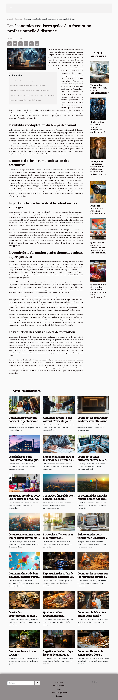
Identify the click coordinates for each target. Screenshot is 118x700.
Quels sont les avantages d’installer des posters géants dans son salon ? (98, 249)
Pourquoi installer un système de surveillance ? (97, 209)
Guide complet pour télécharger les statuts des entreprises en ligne (91, 538)
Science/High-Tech (59, 692)
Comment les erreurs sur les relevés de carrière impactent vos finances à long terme (92, 578)
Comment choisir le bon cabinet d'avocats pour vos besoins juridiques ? (57, 421)
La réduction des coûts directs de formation (25, 100)
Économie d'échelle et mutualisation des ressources (28, 85)
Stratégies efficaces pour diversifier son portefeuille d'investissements (58, 539)
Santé (59, 689)
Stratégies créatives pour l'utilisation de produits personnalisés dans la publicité (24, 500)
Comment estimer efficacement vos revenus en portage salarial (93, 460)
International (59, 685)
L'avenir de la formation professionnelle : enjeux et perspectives (32, 95)
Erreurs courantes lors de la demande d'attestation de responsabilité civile (58, 460)
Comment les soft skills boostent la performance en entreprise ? (24, 421)
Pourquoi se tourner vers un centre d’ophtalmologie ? (99, 89)
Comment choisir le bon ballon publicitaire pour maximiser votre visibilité (23, 578)
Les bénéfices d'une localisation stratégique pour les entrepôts (23, 460)
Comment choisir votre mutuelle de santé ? (91, 614)
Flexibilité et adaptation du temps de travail (25, 80)
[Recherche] (20, 683)
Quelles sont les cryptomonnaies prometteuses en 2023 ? (57, 616)
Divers (59, 696)
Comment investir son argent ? (22, 652)
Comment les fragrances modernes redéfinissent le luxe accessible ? (92, 421)
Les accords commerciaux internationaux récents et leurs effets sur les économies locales (24, 539)
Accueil (10, 19)
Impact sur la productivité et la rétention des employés (29, 90)
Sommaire (16, 76)
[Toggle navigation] (11, 8)
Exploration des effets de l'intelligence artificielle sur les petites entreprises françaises (59, 578)
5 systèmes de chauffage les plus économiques (58, 652)
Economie (18, 19)
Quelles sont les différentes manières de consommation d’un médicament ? (98, 290)
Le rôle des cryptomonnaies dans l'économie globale (22, 616)
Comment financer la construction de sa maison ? (90, 654)
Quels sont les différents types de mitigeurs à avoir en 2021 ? (97, 126)
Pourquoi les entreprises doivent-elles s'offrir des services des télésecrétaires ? (98, 169)
